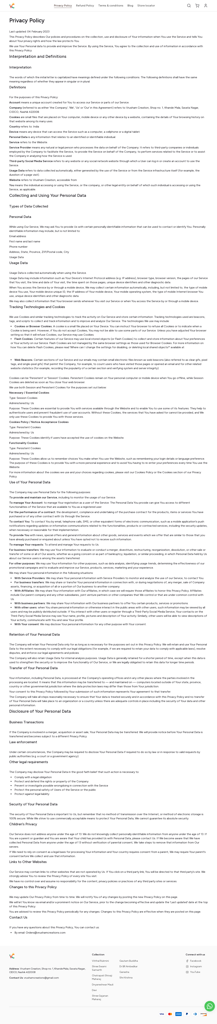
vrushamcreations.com (92, 180)
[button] (189, 5)
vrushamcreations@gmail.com (41, 977)
